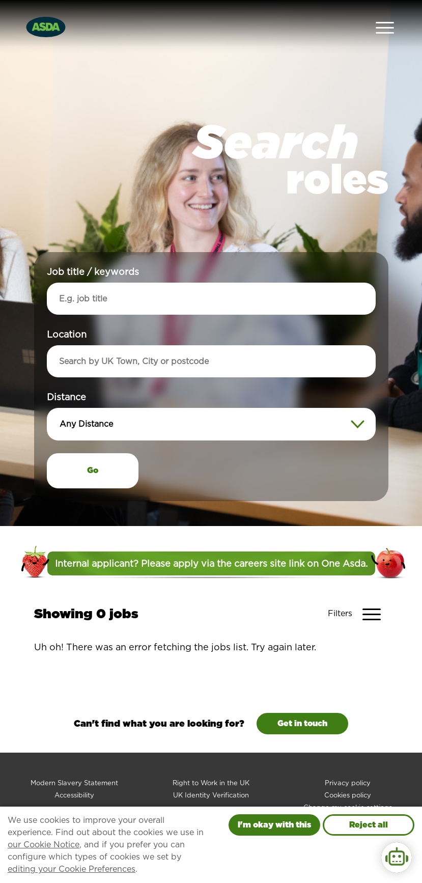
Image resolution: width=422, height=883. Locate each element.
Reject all (368, 825)
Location (67, 311)
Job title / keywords (93, 248)
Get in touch (302, 700)
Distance (66, 373)
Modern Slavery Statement (74, 759)
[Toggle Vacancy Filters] (358, 590)
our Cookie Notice (43, 844)
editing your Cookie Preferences (71, 869)
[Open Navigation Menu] (385, 15)
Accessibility (74, 772)
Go (92, 447)
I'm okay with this (274, 825)
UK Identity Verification (211, 772)
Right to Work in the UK (211, 759)
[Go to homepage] (45, 14)
